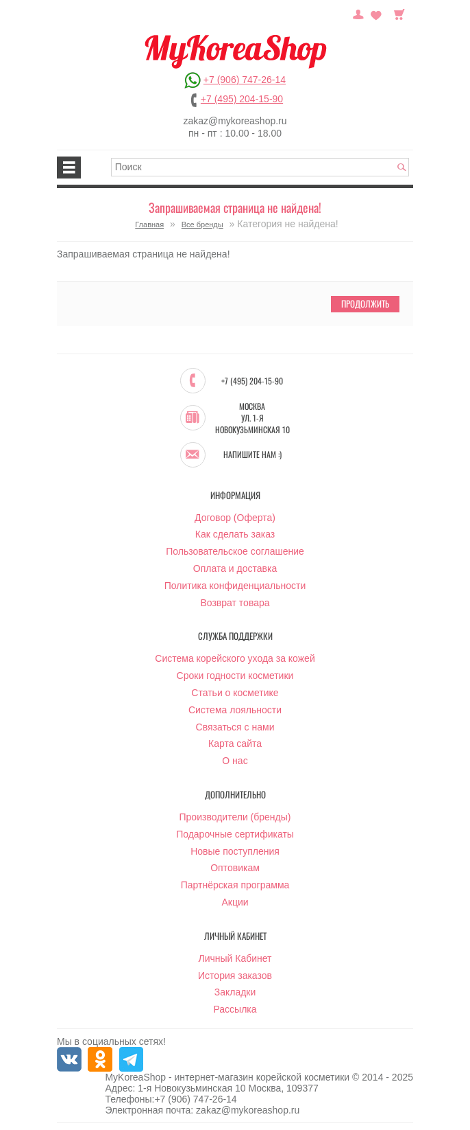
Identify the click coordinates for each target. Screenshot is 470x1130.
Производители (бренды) (235, 816)
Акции (234, 902)
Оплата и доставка (235, 568)
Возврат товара (234, 602)
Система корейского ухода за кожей (234, 658)
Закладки (235, 992)
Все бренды (202, 224)
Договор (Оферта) (235, 517)
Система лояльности (235, 709)
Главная (149, 224)
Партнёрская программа (235, 884)
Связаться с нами (235, 727)
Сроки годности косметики (235, 675)
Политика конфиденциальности (235, 585)
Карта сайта (235, 743)
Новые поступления (235, 851)
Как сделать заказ (235, 534)
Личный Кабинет (234, 958)
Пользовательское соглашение (235, 551)
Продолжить (365, 303)
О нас (234, 760)
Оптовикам (235, 867)
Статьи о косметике (234, 692)
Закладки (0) (376, 13)
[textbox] (260, 167)
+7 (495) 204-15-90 (242, 98)
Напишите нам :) (252, 454)
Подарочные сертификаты (235, 834)
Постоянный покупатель (358, 13)
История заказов (235, 975)
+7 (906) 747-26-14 (244, 79)
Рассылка (234, 1009)
